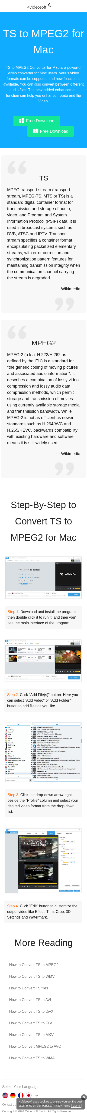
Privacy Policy (61, 1105)
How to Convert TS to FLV (30, 1023)
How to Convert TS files (28, 988)
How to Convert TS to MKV (31, 1035)
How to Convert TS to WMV (32, 976)
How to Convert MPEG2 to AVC (35, 1046)
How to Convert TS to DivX (31, 1011)
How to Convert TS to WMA (32, 1058)
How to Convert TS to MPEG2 (33, 965)
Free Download (36, 121)
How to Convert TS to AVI (30, 1000)
